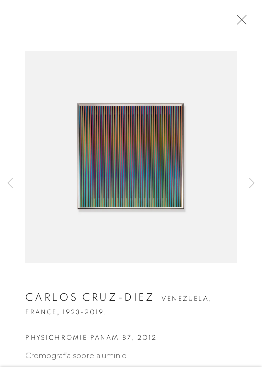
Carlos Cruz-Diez (90, 299)
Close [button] (239, 23)
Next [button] (252, 183)
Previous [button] (10, 183)
